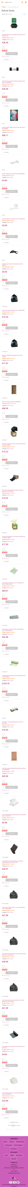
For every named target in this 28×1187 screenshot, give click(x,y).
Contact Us (11, 1141)
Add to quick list (5, 56)
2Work (3, 31)
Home (4, 7)
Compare (5, 60)
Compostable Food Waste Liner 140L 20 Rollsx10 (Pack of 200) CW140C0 (12, 583)
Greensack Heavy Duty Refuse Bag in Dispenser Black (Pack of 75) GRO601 (12, 490)
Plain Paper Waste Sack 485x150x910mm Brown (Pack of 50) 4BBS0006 (14, 769)
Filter (24, 14)
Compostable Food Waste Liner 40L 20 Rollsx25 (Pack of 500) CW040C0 (14, 676)
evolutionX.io (14, 1186)
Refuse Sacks (10, 39)
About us (5, 1141)
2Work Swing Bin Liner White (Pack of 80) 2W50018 (13, 173)
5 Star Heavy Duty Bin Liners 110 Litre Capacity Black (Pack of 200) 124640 (13, 908)
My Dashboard (19, 1155)
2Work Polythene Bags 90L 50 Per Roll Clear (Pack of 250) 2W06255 (13, 128)
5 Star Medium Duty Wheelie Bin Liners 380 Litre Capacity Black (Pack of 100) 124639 (12, 861)
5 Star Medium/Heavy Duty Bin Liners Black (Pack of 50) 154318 (13, 1047)
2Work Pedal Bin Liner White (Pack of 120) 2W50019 (13, 219)
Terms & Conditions (18, 1145)
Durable (4, 718)
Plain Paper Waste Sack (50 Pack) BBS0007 (11, 401)
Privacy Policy (14, 1148)
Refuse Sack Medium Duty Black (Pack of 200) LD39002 (12, 356)
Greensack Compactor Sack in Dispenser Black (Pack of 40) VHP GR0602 (13, 444)
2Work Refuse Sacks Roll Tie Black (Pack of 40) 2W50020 (12, 264)
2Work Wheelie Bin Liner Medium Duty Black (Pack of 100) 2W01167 (13, 35)
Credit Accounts (8, 1145)
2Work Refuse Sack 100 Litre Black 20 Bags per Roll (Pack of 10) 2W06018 (13, 81)
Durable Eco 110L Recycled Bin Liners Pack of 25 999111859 (12, 722)
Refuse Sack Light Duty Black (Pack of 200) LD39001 (13, 310)
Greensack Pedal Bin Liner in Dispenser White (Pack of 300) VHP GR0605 (13, 537)
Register (12, 1155)
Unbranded (4, 306)
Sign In (6, 1155)
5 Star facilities (5, 810)
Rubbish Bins (24, 7)
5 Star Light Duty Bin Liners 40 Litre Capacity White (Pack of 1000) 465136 (13, 1093)
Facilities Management (13, 7)
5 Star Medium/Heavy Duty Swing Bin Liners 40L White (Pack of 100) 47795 (14, 815)
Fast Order (14, 1158)
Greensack (4, 440)
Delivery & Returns (20, 1141)
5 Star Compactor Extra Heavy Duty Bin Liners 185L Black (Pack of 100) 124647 (13, 1000)
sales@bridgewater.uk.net (14, 1173)
